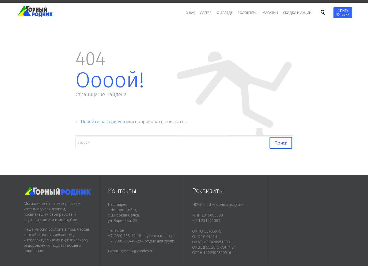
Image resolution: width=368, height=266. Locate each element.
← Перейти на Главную (100, 121)
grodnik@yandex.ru (136, 250)
